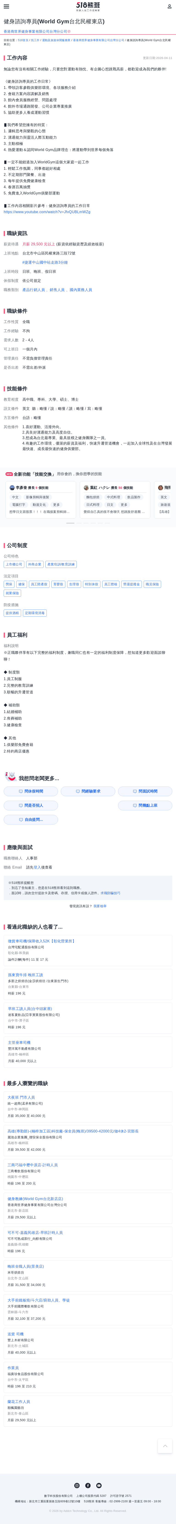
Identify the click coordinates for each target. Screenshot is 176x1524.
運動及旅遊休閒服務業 (56, 40)
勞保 (9, 584)
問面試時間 (112, 791)
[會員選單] (169, 6)
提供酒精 (12, 613)
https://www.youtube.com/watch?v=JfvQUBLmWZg (47, 212)
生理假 (74, 584)
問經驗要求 (69, 791)
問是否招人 (155, 791)
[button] (70, 523)
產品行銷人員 (33, 290)
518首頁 (23, 40)
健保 (21, 584)
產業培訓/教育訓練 (61, 564)
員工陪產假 (39, 584)
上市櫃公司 (14, 564)
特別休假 (91, 584)
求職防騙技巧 (110, 879)
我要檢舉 (100, 892)
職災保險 (152, 584)
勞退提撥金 (131, 584)
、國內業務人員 (79, 290)
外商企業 (34, 564)
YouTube (99, 1471)
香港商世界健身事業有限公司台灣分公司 (98, 40)
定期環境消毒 (35, 613)
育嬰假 (58, 584)
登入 (37, 853)
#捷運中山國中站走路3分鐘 (45, 262)
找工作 (35, 40)
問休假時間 (26, 791)
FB (88, 1471)
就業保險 (12, 593)
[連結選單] (6, 6)
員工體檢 (111, 584)
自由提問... (70, 805)
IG (77, 1471)
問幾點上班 (26, 805)
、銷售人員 (55, 290)
